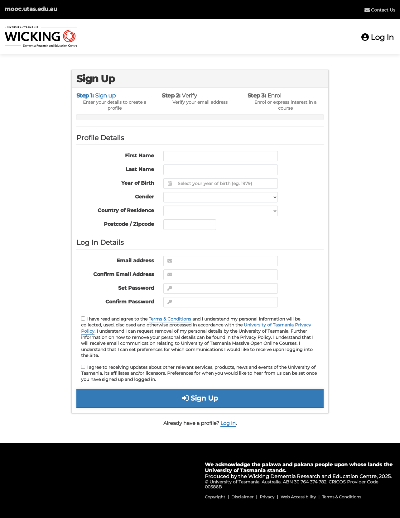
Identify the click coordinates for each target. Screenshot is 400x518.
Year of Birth (137, 183)
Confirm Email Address (123, 274)
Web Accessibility (298, 496)
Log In (377, 37)
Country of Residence (126, 210)
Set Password (136, 288)
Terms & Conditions (170, 319)
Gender (144, 197)
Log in (228, 423)
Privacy (267, 496)
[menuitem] (379, 10)
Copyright (215, 496)
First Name (139, 156)
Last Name (140, 169)
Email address (135, 261)
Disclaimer (242, 496)
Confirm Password (129, 302)
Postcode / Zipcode (129, 224)
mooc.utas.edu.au (31, 9)
